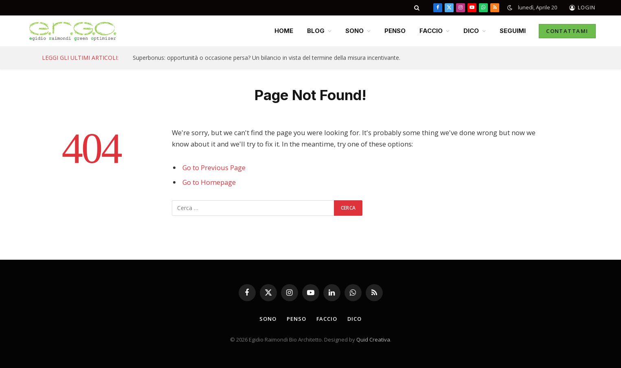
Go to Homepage (209, 182)
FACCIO (431, 31)
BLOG (316, 31)
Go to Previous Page (214, 167)
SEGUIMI (513, 31)
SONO (354, 31)
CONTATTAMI (567, 31)
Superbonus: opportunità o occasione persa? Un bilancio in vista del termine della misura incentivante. (266, 57)
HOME (283, 31)
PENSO (395, 31)
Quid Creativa (373, 339)
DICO (471, 31)
